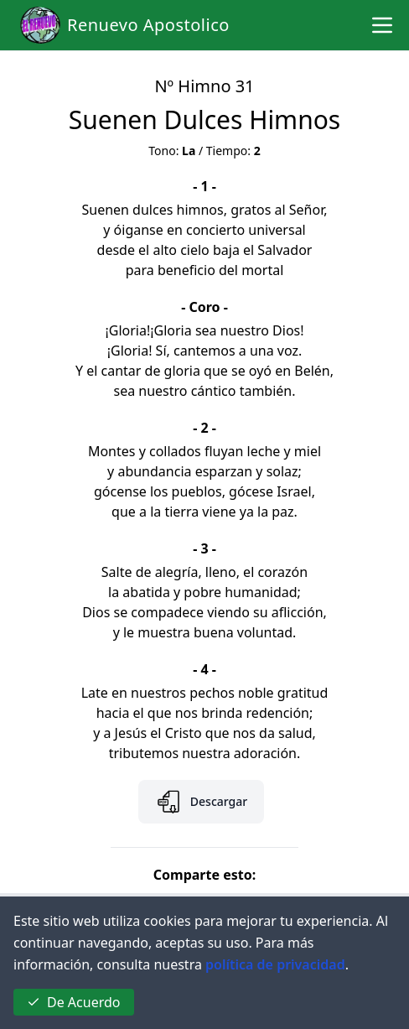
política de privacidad (275, 964)
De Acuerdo (74, 1002)
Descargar (201, 801)
